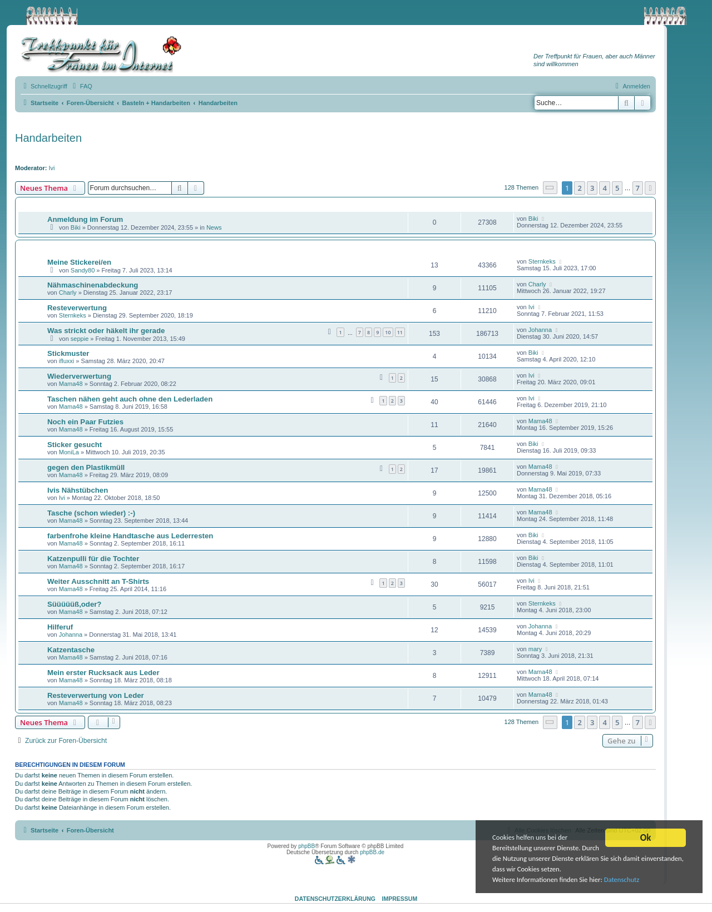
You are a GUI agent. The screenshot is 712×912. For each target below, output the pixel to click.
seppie (79, 338)
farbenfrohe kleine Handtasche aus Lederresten (130, 536)
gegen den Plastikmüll (86, 467)
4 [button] (604, 188)
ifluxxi (67, 361)
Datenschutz (631, 880)
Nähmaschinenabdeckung (92, 285)
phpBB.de (372, 852)
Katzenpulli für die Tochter (93, 558)
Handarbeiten (48, 138)
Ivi (52, 168)
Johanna (540, 329)
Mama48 (71, 383)
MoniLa (69, 452)
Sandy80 (83, 270)
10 (387, 332)
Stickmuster (68, 353)
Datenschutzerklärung (335, 898)
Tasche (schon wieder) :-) (91, 513)
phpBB (306, 846)
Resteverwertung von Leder (95, 695)
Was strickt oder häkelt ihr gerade (106, 330)
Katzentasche (71, 650)
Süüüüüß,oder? (74, 604)
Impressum (400, 898)
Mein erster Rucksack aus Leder (103, 672)
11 (400, 332)
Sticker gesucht (74, 444)
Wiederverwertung (79, 376)
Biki (76, 227)
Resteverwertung (77, 308)
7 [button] (638, 188)
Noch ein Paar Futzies (85, 422)
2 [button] (579, 188)
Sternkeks (542, 261)
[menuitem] (81, 86)
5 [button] (617, 188)
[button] (550, 187)
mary (535, 649)
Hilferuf (60, 627)
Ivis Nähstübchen (77, 490)
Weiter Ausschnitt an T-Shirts (98, 581)
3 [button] (592, 188)
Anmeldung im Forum (85, 219)
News (214, 227)
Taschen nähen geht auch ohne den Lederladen (129, 399)
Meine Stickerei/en (79, 262)
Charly (68, 292)
